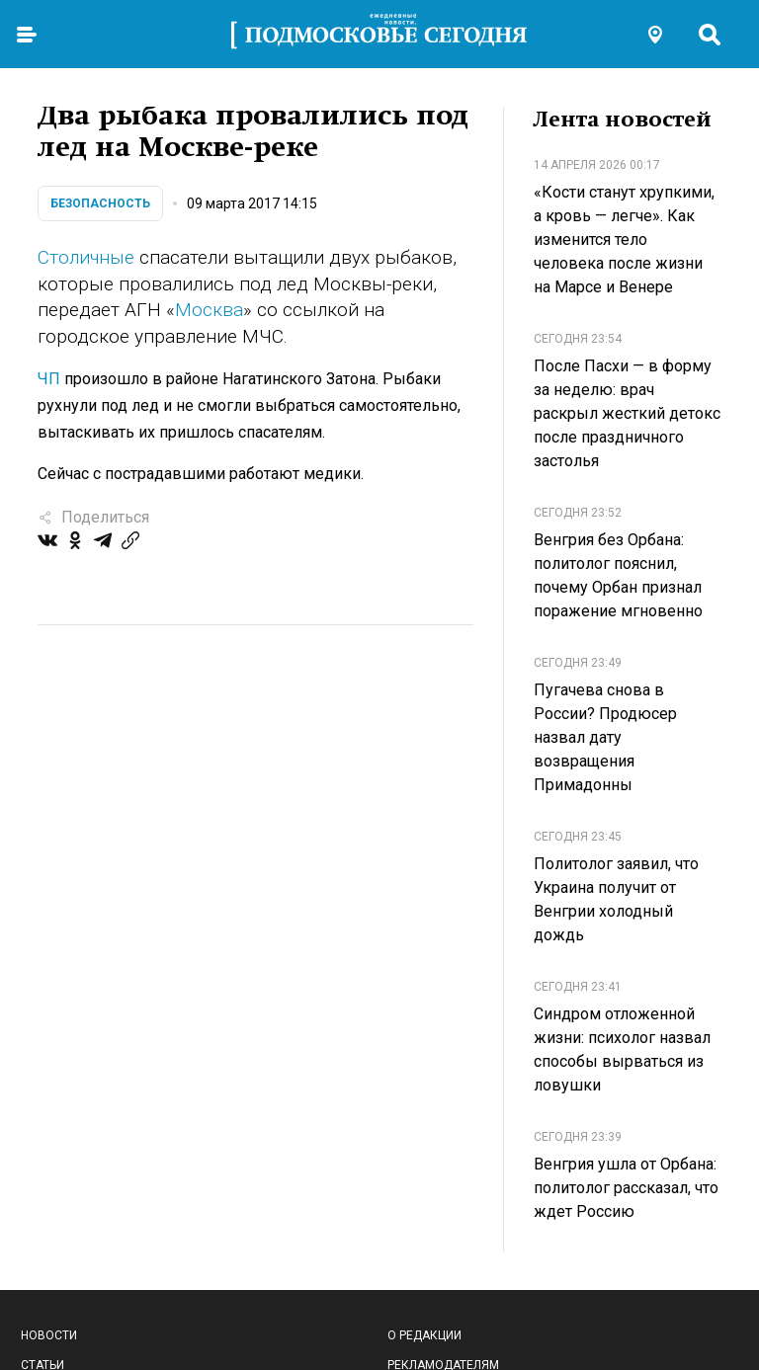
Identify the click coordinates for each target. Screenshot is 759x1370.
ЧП (49, 378)
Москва (209, 309)
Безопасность (100, 203)
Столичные (86, 257)
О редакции (424, 1335)
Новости (49, 1335)
